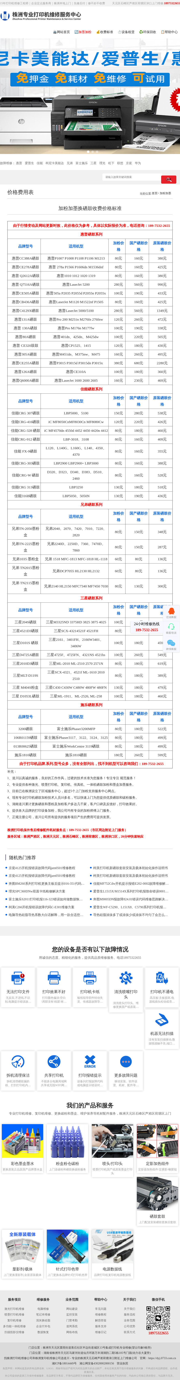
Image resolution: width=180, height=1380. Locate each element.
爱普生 (29, 163)
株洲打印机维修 (17, 1358)
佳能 (40, 163)
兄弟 (70, 163)
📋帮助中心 (169, 32)
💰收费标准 (104, 32)
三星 (93, 163)
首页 (155, 193)
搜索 (168, 179)
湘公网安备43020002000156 (96, 1363)
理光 (102, 163)
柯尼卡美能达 (55, 163)
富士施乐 (82, 163)
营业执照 (122, 1363)
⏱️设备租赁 (126, 32)
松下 (111, 163)
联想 (120, 163)
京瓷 (129, 163)
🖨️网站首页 (61, 32)
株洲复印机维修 (45, 1358)
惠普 (19, 163)
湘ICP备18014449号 (64, 1363)
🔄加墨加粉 (82, 32)
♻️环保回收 (147, 32)
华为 (138, 163)
